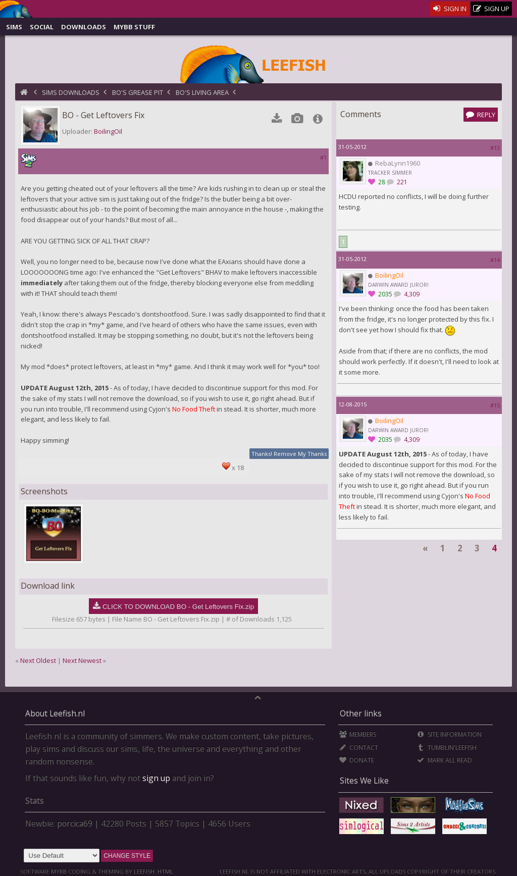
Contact (358, 747)
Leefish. (145, 871)
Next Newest (82, 660)
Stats (34, 800)
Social (42, 26)
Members (357, 734)
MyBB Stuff (134, 26)
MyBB (59, 871)
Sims (14, 26)
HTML (164, 871)
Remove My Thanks (300, 453)
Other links (361, 713)
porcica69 (74, 823)
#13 (495, 147)
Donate (356, 760)
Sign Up (491, 9)
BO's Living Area (202, 92)
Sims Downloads (70, 92)
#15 (495, 405)
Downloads (83, 26)
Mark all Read (444, 760)
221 (401, 182)
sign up (156, 778)
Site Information (449, 734)
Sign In (450, 8)
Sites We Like (364, 780)
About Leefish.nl (55, 713)
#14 (495, 260)
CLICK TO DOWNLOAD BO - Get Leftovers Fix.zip (178, 606)
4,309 (411, 294)
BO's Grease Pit (137, 92)
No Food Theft (193, 409)
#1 (323, 157)
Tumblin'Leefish (446, 747)
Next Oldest (38, 660)
